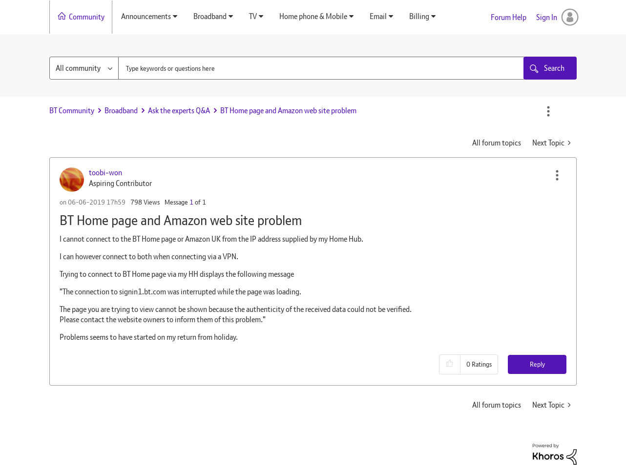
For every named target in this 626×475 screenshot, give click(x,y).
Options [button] (548, 111)
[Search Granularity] (84, 68)
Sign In (546, 17)
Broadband (121, 110)
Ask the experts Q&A (179, 110)
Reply (537, 364)
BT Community (71, 110)
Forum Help (508, 17)
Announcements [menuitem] (146, 16)
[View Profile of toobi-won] (105, 172)
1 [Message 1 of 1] (191, 202)
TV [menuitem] (253, 16)
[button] (557, 175)
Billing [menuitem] (419, 16)
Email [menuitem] (378, 16)
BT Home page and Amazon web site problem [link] (288, 110)
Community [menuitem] (86, 17)
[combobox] (321, 68)
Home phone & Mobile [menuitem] (313, 16)
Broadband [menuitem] (210, 16)
